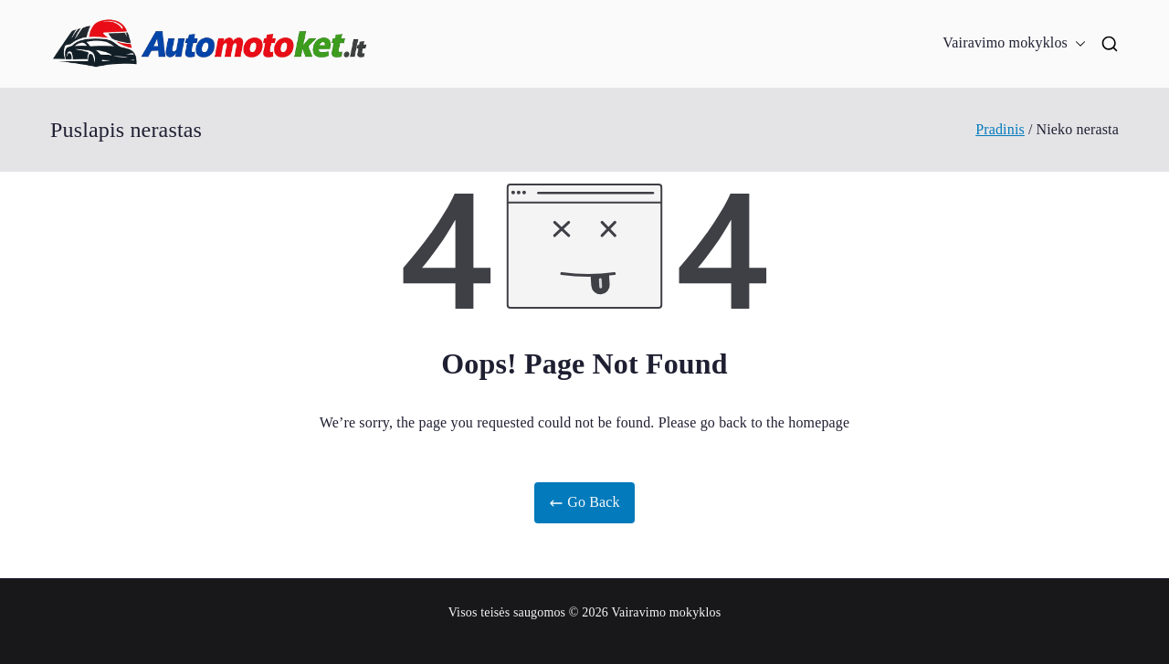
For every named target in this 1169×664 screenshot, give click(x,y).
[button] (1077, 43)
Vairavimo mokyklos (1014, 43)
